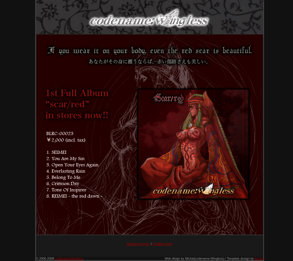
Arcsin (258, 258)
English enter (163, 244)
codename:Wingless (69, 258)
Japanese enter (138, 244)
